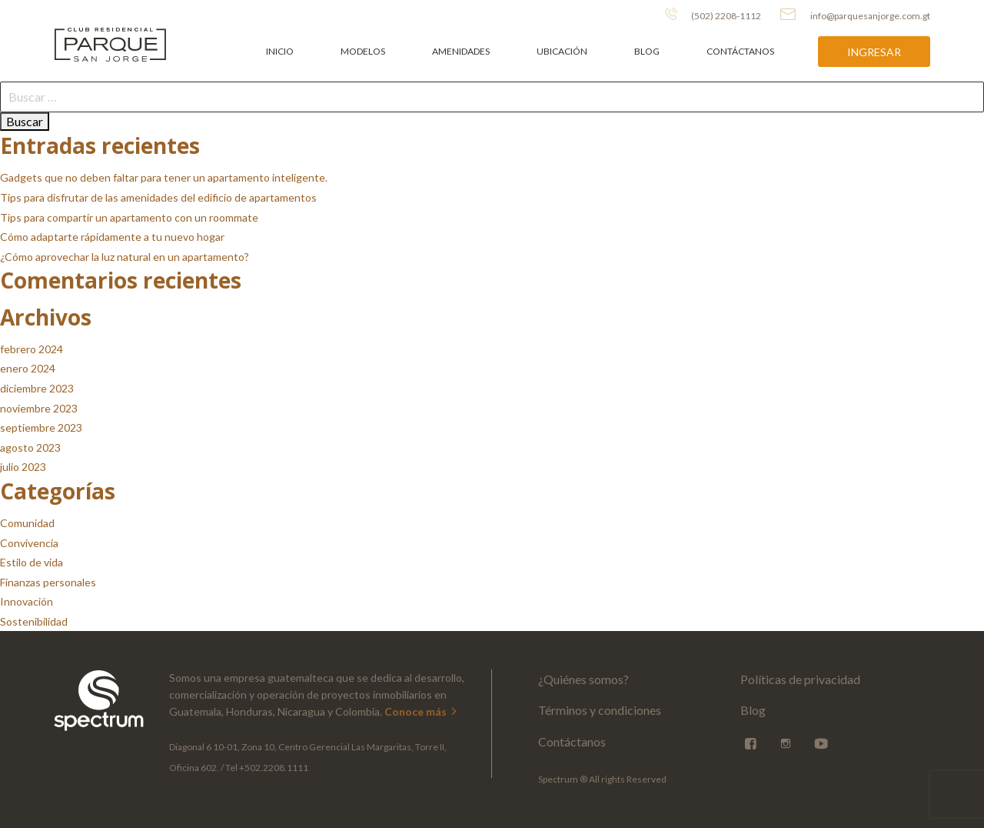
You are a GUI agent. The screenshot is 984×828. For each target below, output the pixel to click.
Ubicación (562, 51)
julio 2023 (23, 466)
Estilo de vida (31, 562)
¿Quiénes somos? (583, 679)
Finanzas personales (48, 582)
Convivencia (29, 542)
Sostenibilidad (34, 621)
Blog (647, 51)
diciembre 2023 (37, 388)
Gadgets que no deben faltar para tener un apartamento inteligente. (163, 177)
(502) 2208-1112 (713, 15)
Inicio (280, 51)
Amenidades (461, 51)
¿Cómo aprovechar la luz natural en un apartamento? (124, 256)
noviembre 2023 (39, 408)
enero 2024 (27, 368)
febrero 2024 (31, 349)
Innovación (26, 601)
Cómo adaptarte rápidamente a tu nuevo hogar (112, 236)
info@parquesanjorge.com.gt (855, 15)
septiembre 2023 (41, 427)
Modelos (363, 51)
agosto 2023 (30, 447)
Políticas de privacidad (800, 679)
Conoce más (421, 711)
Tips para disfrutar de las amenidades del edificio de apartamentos (158, 197)
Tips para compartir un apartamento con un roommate (129, 217)
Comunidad (27, 522)
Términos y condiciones (599, 710)
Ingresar (874, 51)
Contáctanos (740, 51)
